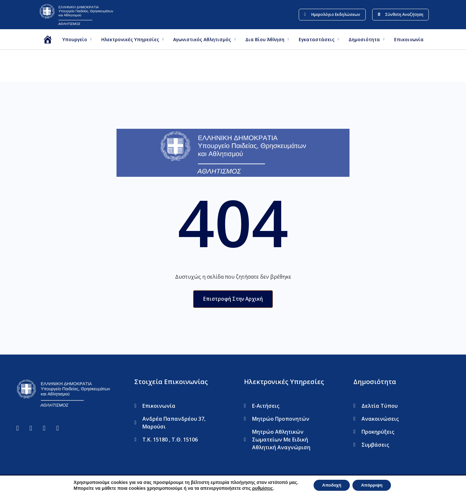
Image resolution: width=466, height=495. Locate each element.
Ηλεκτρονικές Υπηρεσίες (132, 39)
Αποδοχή (330, 485)
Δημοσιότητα (366, 39)
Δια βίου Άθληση (267, 39)
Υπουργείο (77, 39)
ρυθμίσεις (259, 487)
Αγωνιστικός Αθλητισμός (204, 39)
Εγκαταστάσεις (319, 39)
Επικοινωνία (409, 39)
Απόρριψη (373, 485)
